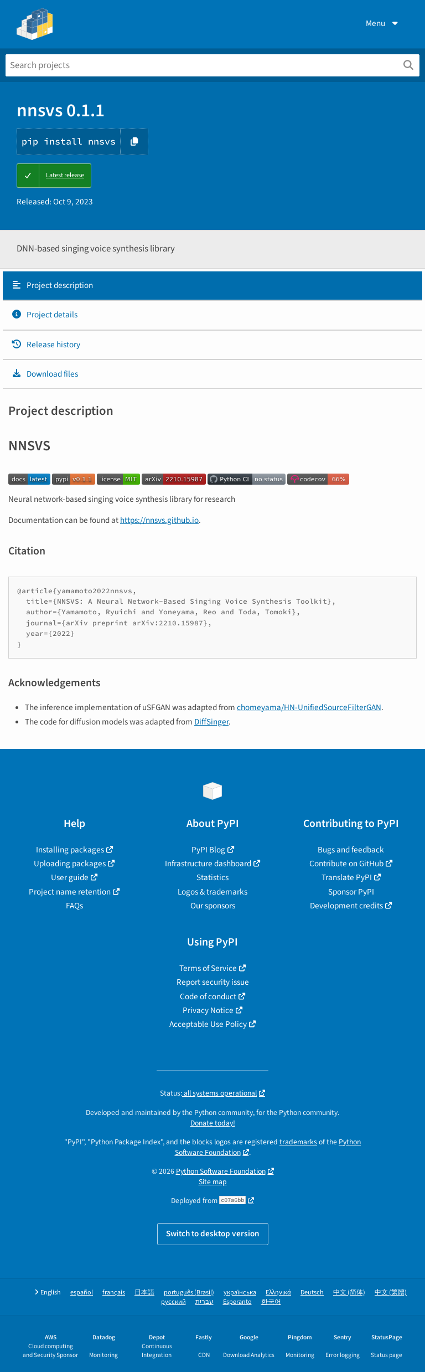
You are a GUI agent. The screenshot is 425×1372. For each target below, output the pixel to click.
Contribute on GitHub (346, 863)
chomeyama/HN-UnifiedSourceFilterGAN (309, 707)
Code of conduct (208, 996)
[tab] (212, 285)
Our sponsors (212, 906)
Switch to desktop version (213, 1233)
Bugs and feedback (351, 850)
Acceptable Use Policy (208, 1024)
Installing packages (70, 850)
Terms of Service (208, 968)
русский (173, 1302)
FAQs (74, 906)
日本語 (144, 1292)
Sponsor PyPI (351, 892)
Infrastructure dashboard (208, 863)
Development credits (346, 906)
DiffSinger (211, 722)
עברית (204, 1302)
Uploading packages (70, 863)
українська (240, 1292)
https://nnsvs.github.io (159, 520)
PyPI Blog (208, 850)
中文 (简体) (349, 1292)
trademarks (298, 1142)
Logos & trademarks (212, 892)
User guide (70, 877)
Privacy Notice (208, 1010)
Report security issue (213, 982)
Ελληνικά (278, 1292)
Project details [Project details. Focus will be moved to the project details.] (44, 315)
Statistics (212, 877)
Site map (213, 1181)
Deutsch (312, 1292)
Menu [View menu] (383, 23)
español (81, 1292)
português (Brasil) (189, 1292)
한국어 (271, 1302)
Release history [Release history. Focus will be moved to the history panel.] (45, 344)
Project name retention (70, 892)
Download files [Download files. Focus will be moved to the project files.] (44, 374)
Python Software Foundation (221, 1171)
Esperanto (237, 1302)
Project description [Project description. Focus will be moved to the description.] (52, 285)
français (113, 1292)
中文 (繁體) (391, 1292)
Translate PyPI (347, 877)
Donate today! (212, 1123)
